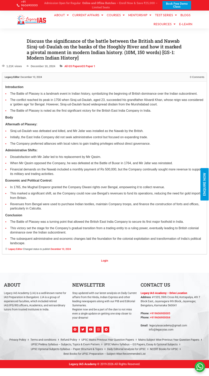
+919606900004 (160, 317)
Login (104, 260)
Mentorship (139, 15)
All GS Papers (72, 66)
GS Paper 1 (88, 66)
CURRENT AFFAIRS (87, 15)
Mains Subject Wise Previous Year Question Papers (168, 339)
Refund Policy (69, 339)
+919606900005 (160, 313)
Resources (164, 24)
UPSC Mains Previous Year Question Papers (107, 339)
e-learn (185, 24)
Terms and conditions (43, 339)
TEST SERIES (166, 15)
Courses (116, 15)
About (61, 15)
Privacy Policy (17, 339)
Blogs (185, 15)
